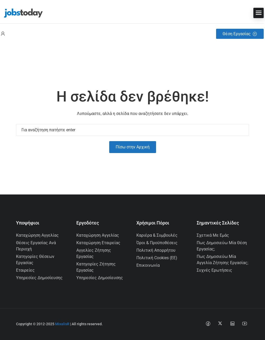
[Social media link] (207, 323)
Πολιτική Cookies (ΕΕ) (156, 257)
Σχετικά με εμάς (213, 235)
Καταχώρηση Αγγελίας (37, 235)
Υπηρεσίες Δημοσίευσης (39, 277)
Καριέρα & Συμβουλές (157, 235)
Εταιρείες (25, 270)
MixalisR (62, 324)
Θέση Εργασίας (240, 33)
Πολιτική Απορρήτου (155, 250)
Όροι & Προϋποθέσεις (157, 242)
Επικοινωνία (148, 265)
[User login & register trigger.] (3, 34)
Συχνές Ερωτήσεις (214, 270)
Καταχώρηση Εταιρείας (98, 242)
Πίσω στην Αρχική (133, 146)
